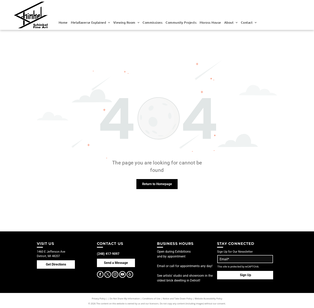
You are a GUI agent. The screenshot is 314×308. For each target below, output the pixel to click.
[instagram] (115, 275)
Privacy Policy (99, 298)
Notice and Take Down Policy (177, 298)
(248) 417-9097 (108, 254)
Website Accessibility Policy (208, 298)
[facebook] (100, 275)
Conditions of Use (151, 298)
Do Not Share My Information (125, 298)
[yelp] (130, 275)
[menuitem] (63, 22)
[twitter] (107, 275)
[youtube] (122, 275)
